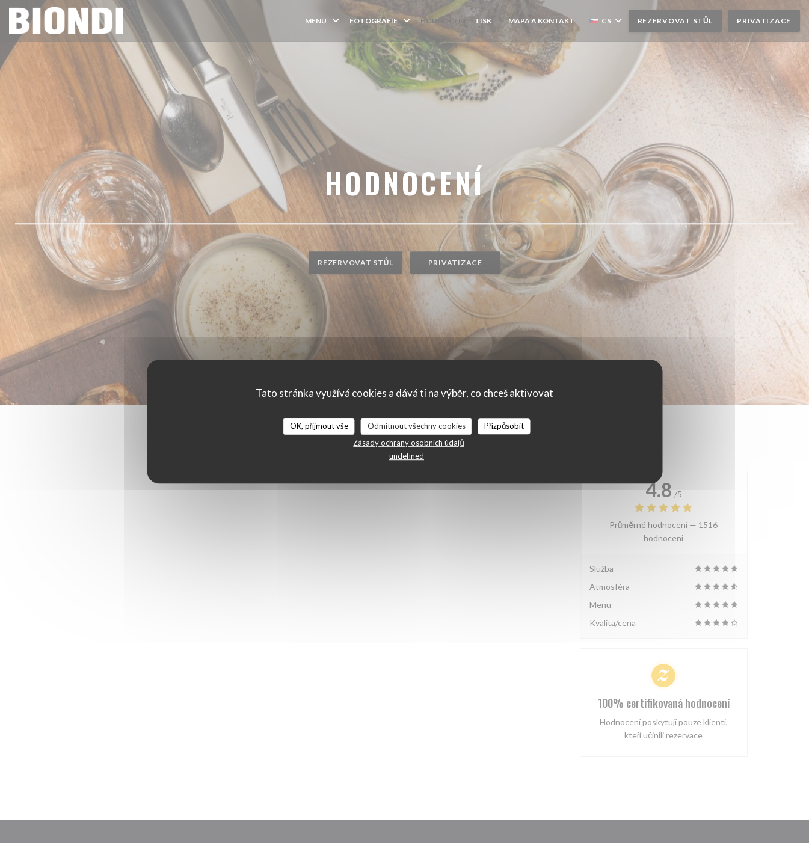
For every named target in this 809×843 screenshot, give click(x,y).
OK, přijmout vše (319, 426)
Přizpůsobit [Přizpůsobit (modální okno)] (504, 426)
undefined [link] (406, 456)
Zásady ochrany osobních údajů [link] (408, 442)
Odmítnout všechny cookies (417, 426)
